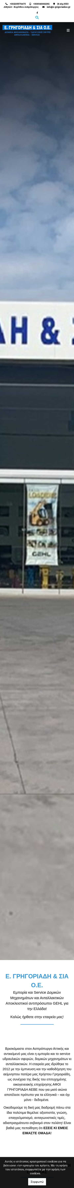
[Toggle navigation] (54, 30)
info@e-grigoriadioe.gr (58, 7)
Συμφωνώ (37, 1181)
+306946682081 (41, 3)
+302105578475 (18, 3)
